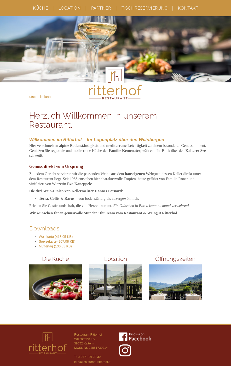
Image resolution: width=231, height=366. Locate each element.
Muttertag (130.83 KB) (55, 246)
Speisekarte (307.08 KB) (57, 241)
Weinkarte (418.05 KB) (56, 237)
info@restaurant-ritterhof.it (92, 362)
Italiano (45, 97)
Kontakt (188, 8)
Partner (101, 8)
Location (69, 8)
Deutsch (31, 97)
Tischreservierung (144, 8)
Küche (40, 8)
